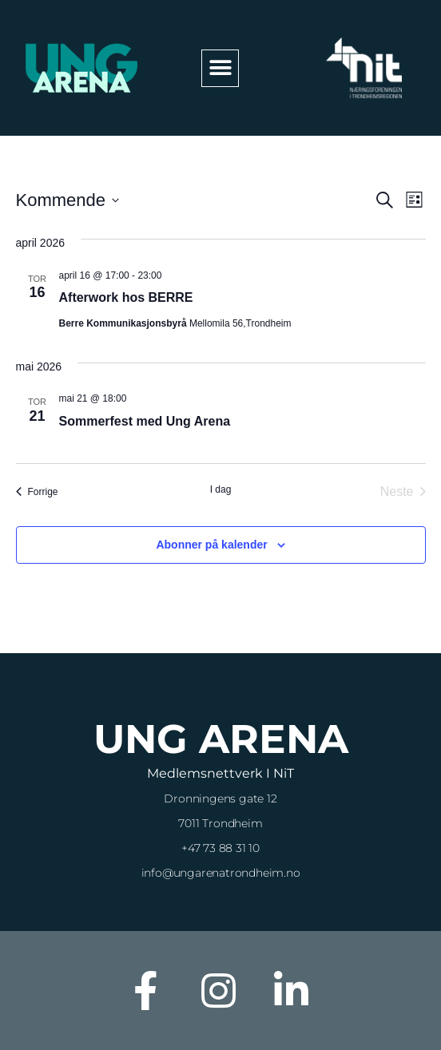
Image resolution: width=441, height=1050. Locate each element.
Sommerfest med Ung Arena (145, 421)
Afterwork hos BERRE (126, 297)
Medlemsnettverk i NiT (220, 773)
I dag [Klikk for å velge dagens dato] (221, 489)
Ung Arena (220, 739)
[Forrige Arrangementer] (37, 492)
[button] (220, 68)
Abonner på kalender (211, 544)
